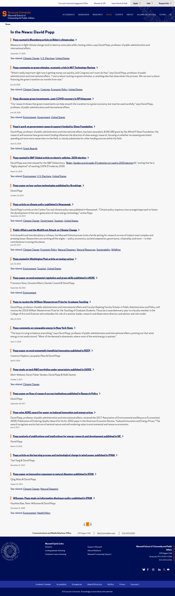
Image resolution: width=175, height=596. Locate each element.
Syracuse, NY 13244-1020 (160, 556)
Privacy (122, 584)
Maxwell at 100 (99, 3)
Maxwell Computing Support (99, 554)
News (109, 14)
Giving (162, 14)
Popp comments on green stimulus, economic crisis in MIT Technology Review (55, 67)
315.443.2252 (165, 560)
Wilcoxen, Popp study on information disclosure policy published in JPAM (54, 498)
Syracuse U (135, 584)
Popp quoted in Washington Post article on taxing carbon (44, 259)
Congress (45, 89)
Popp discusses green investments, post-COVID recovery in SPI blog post (53, 98)
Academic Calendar (43, 584)
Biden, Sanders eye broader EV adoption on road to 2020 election (99, 163)
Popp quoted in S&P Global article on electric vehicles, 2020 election (51, 157)
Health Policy (43, 513)
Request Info (164, 3)
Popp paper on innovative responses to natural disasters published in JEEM (54, 474)
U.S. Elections (47, 58)
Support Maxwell (95, 546)
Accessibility (61, 584)
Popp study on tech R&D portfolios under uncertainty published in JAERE (53, 369)
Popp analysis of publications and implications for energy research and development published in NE (68, 436)
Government (43, 117)
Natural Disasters (67, 249)
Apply (135, 3)
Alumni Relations (146, 14)
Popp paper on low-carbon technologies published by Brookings (48, 185)
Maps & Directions (94, 584)
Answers (48, 546)
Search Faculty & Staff (119, 3)
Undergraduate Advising (55, 550)
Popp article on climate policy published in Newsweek (43, 204)
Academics (68, 14)
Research (98, 14)
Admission (83, 14)
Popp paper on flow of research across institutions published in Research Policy (56, 393)
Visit (149, 3)
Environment (29, 117)
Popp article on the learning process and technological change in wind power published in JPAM (65, 455)
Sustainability (103, 249)
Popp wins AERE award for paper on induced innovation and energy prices (54, 412)
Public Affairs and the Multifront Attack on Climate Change (46, 230)
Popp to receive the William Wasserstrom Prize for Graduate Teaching (52, 302)
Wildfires (116, 249)
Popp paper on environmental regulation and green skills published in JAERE (55, 277)
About (130, 14)
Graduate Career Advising (55, 554)
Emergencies (77, 584)
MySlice (110, 584)
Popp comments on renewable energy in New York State (44, 328)
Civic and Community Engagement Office (73, 3)
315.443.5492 (128, 533)
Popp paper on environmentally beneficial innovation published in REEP (53, 350)
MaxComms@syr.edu (106, 533)
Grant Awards (30, 148)
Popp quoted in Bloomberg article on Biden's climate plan (45, 39)
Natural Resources (86, 249)
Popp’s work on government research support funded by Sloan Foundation (54, 126)
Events (119, 14)
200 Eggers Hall (165, 553)
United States (62, 58)
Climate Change (31, 58)
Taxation (58, 220)
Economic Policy (59, 89)
